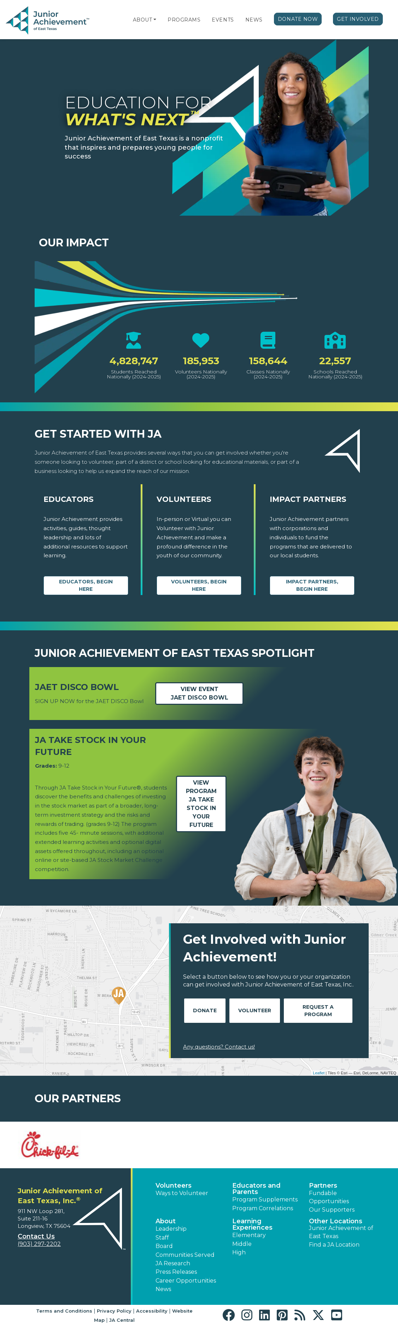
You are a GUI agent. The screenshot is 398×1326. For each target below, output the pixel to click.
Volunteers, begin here (199, 585)
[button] (154, 20)
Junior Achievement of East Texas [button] (341, 1232)
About (142, 20)
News (254, 20)
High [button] (239, 1252)
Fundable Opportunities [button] (329, 1197)
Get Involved (358, 19)
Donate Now (298, 19)
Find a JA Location (334, 1244)
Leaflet (318, 1073)
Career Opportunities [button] (186, 1280)
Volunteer (254, 1010)
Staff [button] (162, 1237)
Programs (184, 20)
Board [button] (164, 1246)
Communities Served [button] (185, 1255)
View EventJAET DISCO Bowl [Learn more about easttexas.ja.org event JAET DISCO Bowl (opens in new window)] (199, 693)
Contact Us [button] (36, 1236)
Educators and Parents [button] (256, 1188)
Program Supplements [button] (265, 1199)
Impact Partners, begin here (312, 585)
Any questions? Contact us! (219, 1046)
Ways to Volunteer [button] (182, 1193)
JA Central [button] (122, 1320)
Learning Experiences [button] (252, 1224)
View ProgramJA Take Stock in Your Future (201, 803)
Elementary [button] (249, 1235)
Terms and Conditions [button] (64, 1311)
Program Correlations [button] (262, 1208)
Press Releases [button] (176, 1271)
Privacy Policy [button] (114, 1311)
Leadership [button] (171, 1228)
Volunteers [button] (174, 1185)
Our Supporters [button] (332, 1209)
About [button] (166, 1221)
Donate (205, 1010)
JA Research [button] (173, 1263)
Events (223, 20)
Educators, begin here (86, 585)
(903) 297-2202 (39, 1244)
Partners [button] (323, 1185)
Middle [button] (242, 1244)
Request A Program (318, 1011)
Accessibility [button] (152, 1311)
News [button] (163, 1289)
